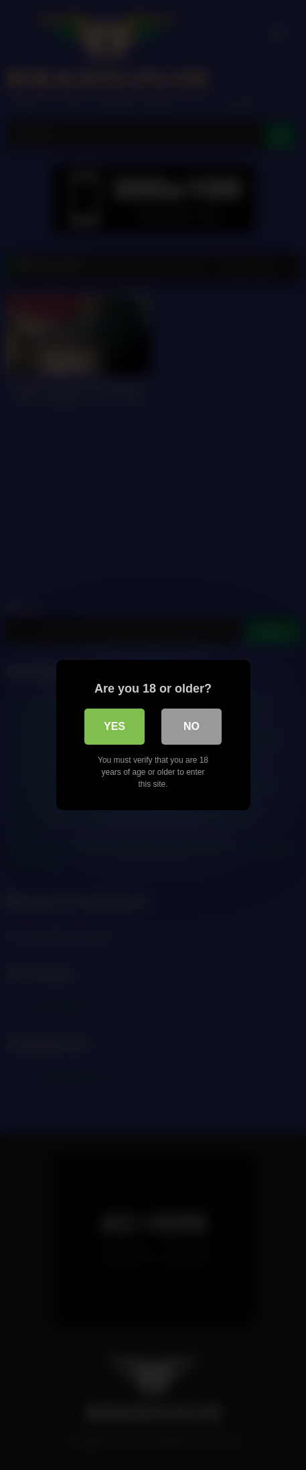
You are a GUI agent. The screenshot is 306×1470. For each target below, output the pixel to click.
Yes (114, 726)
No (191, 726)
